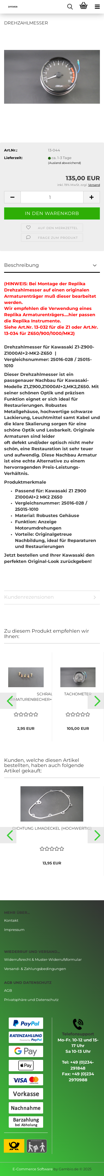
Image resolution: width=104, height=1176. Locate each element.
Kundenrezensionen (29, 597)
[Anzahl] (52, 197)
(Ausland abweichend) (64, 163)
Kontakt (11, 920)
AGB (8, 990)
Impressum (14, 929)
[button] (8, 701)
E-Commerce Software (33, 1169)
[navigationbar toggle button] (97, 7)
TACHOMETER (77, 694)
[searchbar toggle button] (70, 7)
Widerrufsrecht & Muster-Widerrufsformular (43, 959)
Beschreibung (21, 265)
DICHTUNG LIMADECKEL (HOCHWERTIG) (52, 828)
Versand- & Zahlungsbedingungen (35, 968)
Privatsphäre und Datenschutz (31, 999)
